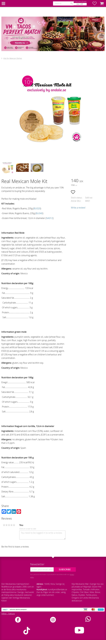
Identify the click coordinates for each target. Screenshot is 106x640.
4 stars (11, 525)
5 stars (14, 525)
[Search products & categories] (63, 3)
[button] (95, 3)
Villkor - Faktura (8, 613)
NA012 (49, 218)
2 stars (6, 525)
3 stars (9, 525)
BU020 (37, 208)
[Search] (72, 4)
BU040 (39, 213)
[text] (88, 180)
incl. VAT (80, 4)
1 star (4, 525)
